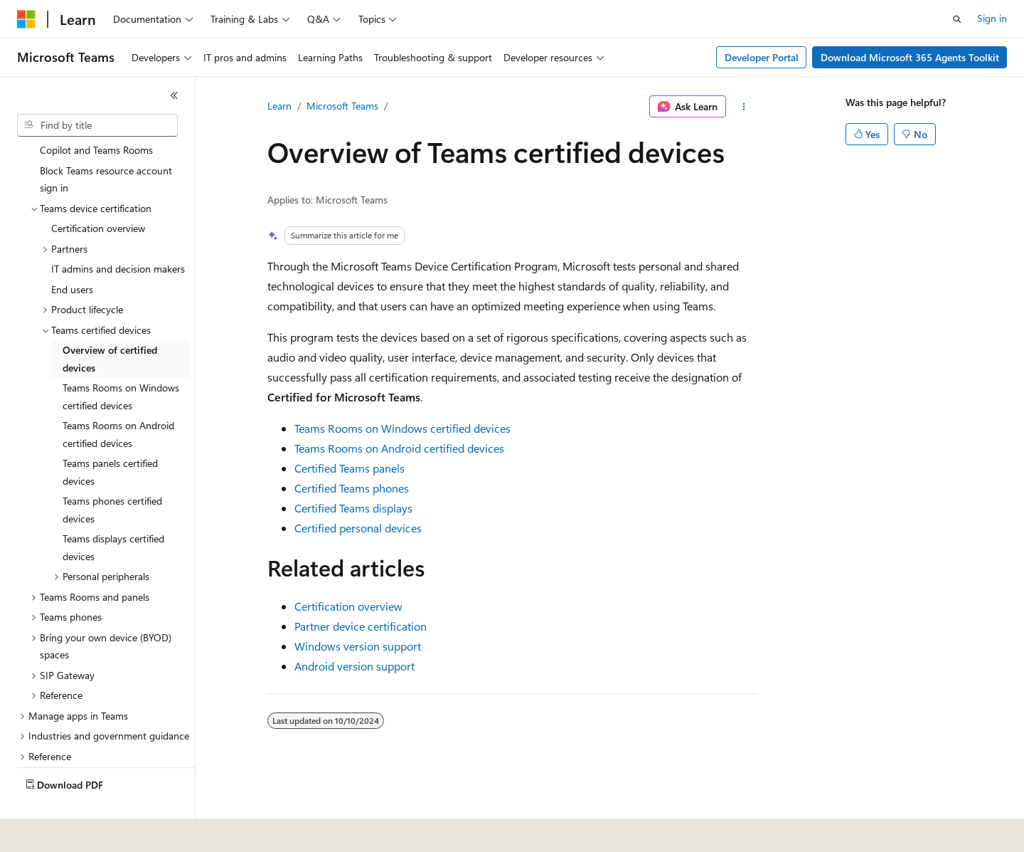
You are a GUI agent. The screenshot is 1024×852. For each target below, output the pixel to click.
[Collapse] (174, 95)
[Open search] (957, 19)
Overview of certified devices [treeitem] (110, 325)
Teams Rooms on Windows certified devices (402, 428)
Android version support (354, 665)
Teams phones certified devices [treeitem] (112, 476)
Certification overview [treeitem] (98, 194)
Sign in (992, 18)
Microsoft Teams (342, 105)
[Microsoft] (26, 19)
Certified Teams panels (349, 468)
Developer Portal (762, 57)
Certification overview (348, 606)
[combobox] (97, 125)
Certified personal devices (358, 527)
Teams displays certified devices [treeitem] (113, 514)
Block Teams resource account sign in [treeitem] (106, 146)
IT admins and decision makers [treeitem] (118, 235)
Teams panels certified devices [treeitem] (110, 438)
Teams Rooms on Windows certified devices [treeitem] (121, 363)
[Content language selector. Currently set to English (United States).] (82, 831)
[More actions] (744, 106)
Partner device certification (360, 626)
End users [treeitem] (72, 256)
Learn (279, 105)
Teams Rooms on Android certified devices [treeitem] (118, 400)
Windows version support (357, 645)
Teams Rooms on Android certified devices (399, 448)
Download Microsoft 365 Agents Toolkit (910, 57)
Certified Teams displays (353, 507)
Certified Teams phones (351, 487)
